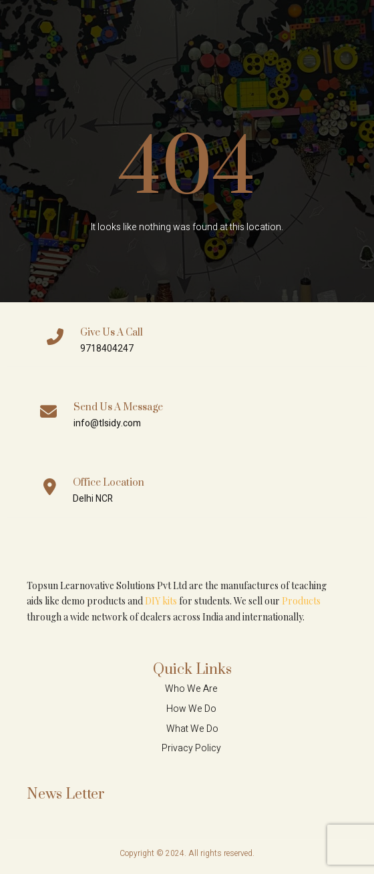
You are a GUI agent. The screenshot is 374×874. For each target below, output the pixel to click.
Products (301, 600)
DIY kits (161, 600)
